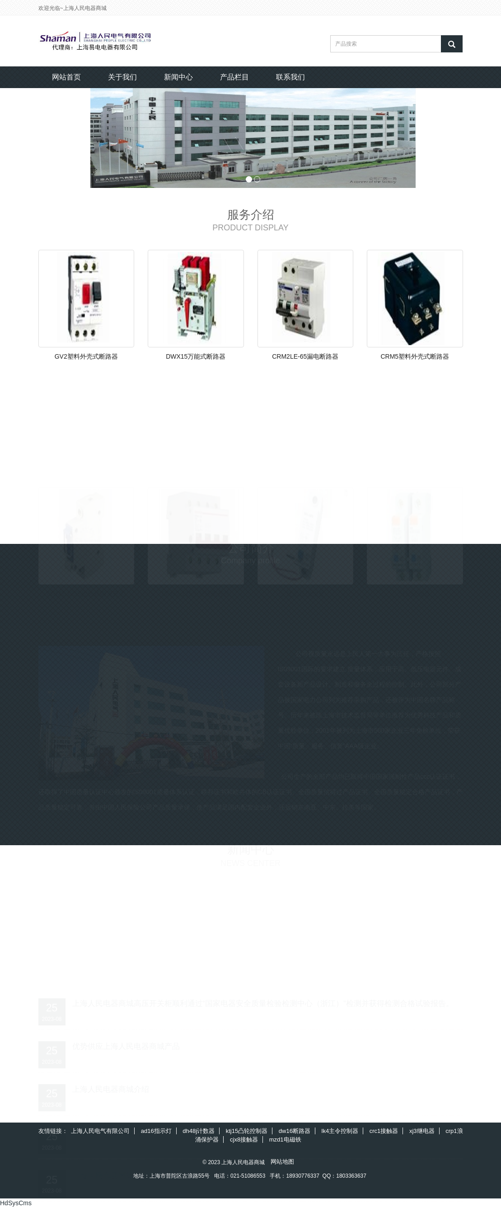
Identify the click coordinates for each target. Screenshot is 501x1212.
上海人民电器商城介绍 (110, 1091)
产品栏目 (234, 77)
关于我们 (122, 77)
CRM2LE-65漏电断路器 (305, 358)
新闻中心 (178, 77)
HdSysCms (16, 1207)
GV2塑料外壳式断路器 (86, 358)
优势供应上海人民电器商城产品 (126, 1048)
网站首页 (66, 77)
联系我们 (290, 77)
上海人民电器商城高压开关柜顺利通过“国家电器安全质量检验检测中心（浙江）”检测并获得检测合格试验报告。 (263, 1005)
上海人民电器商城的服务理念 (122, 1134)
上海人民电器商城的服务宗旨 (122, 1177)
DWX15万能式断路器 (195, 358)
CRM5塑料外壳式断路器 (414, 358)
